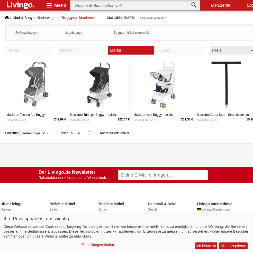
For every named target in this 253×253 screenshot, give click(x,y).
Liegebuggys (73, 32)
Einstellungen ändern (98, 245)
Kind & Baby (23, 18)
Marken (6, 209)
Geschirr (153, 209)
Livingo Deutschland (216, 209)
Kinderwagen (47, 18)
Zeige (64, 133)
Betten (54, 209)
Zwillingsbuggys (26, 32)
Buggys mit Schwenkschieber (133, 32)
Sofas (103, 209)
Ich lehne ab (206, 246)
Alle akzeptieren (233, 246)
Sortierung (12, 133)
